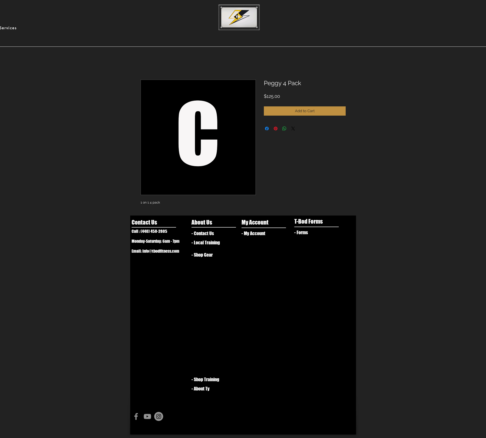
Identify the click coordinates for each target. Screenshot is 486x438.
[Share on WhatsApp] (284, 128)
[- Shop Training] (207, 379)
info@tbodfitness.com (160, 251)
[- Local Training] (208, 242)
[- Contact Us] (210, 233)
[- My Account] (257, 233)
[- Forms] (310, 232)
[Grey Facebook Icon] (136, 416)
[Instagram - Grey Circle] (158, 416)
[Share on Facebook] (267, 128)
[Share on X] (293, 128)
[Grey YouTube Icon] (147, 416)
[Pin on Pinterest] (275, 128)
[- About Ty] (208, 388)
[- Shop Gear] (204, 254)
